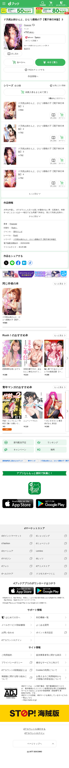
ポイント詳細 (30, 41)
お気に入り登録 (59, 85)
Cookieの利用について (46, 670)
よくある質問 (42, 625)
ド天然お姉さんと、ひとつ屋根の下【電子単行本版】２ (41, 127)
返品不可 (27, 48)
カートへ (21, 62)
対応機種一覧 (42, 617)
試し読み (14, 54)
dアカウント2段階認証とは (14, 670)
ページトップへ (34, 743)
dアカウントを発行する (34, 729)
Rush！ (15, 228)
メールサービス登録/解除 (13, 625)
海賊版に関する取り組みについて (14, 677)
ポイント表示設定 (44, 632)
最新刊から (60, 98)
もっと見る (58, 284)
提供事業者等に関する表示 (48, 655)
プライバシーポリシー (11, 662)
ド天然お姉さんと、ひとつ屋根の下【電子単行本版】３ (41, 150)
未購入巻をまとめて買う (36, 92)
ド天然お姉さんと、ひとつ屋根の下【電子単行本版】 (34, 239)
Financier (27, 25)
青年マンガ (17, 232)
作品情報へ (33, 76)
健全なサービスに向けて (47, 662)
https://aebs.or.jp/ (30, 700)
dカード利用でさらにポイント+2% (35, 45)
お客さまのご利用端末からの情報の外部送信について (48, 677)
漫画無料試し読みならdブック (12, 461)
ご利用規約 (6, 655)
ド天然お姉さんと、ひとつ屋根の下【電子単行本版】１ (41, 104)
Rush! (15, 235)
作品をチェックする (36, 70)
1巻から (52, 98)
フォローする (33, 25)
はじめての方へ (10, 617)
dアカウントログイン (11, 640)
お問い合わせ (7, 632)
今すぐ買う (52, 62)
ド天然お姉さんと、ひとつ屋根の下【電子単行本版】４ (41, 173)
